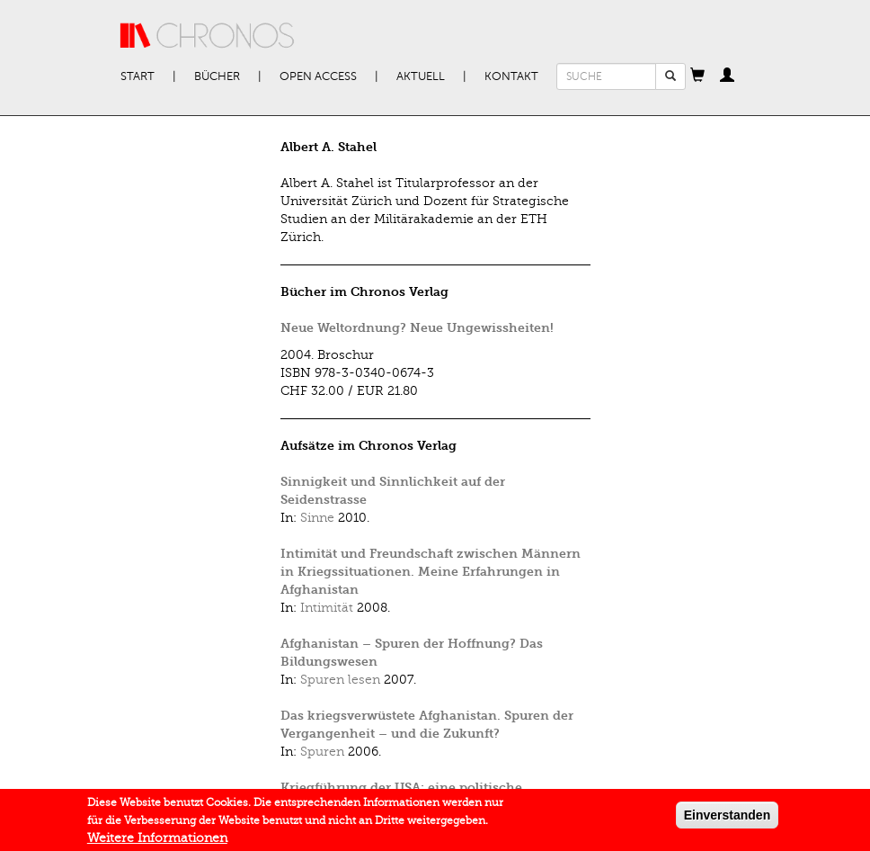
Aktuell (420, 76)
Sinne (317, 517)
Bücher (217, 76)
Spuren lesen (340, 679)
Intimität (326, 607)
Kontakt (511, 76)
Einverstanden (727, 818)
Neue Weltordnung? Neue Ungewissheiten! (417, 328)
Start (137, 76)
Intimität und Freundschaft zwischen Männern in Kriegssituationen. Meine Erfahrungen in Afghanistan (430, 571)
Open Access (318, 76)
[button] (697, 76)
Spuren (322, 751)
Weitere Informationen (157, 840)
